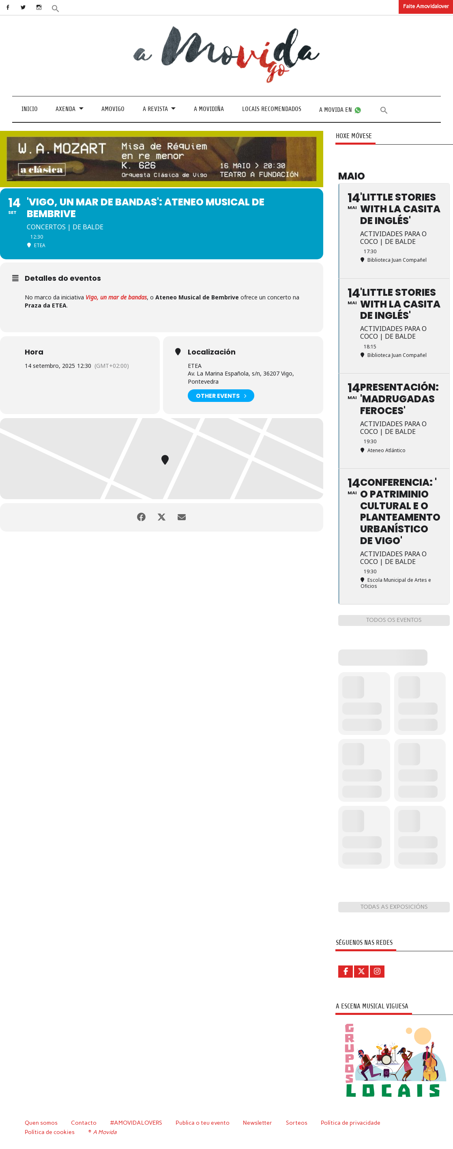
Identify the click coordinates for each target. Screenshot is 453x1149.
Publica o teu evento (203, 1122)
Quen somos (41, 1122)
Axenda (65, 109)
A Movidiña (209, 109)
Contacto (84, 1122)
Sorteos (296, 1122)
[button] (55, 8)
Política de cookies (50, 1132)
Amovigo (113, 109)
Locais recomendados (271, 109)
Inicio (29, 109)
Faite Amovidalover (426, 6)
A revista (155, 109)
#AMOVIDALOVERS (136, 1122)
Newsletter (257, 1122)
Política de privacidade (350, 1122)
